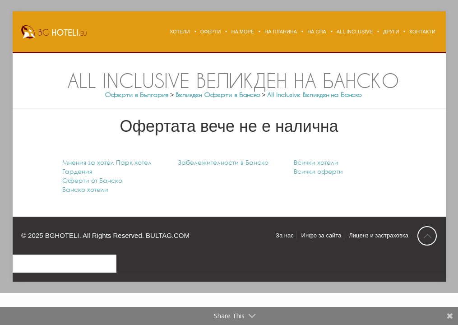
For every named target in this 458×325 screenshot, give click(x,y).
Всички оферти (318, 171)
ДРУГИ (391, 31)
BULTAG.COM (168, 235)
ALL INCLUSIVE (355, 31)
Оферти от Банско (92, 180)
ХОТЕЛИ (180, 31)
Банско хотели (85, 189)
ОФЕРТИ (210, 31)
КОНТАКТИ (422, 31)
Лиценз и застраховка (378, 235)
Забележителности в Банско (223, 162)
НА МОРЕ (242, 31)
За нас (285, 235)
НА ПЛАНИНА (280, 31)
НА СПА (316, 31)
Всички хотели (316, 162)
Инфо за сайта (321, 235)
